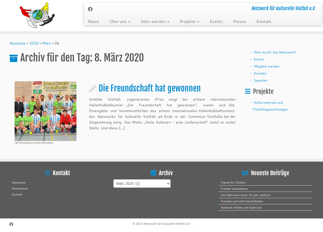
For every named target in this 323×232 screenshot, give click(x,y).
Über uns (119, 21)
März (46, 43)
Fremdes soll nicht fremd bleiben (242, 201)
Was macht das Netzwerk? (275, 52)
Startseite (17, 43)
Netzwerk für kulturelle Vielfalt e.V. (167, 223)
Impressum (19, 182)
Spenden (260, 80)
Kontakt (263, 21)
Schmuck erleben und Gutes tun (241, 207)
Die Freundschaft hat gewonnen (150, 88)
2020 (34, 43)
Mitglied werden (266, 66)
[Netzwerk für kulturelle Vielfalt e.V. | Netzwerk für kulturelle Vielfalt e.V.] (37, 16)
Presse (239, 21)
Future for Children (233, 182)
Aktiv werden (155, 21)
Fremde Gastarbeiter (234, 189)
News (93, 21)
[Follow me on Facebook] (92, 9)
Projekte (189, 21)
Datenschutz (20, 188)
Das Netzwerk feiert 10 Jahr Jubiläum (245, 195)
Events (216, 21)
